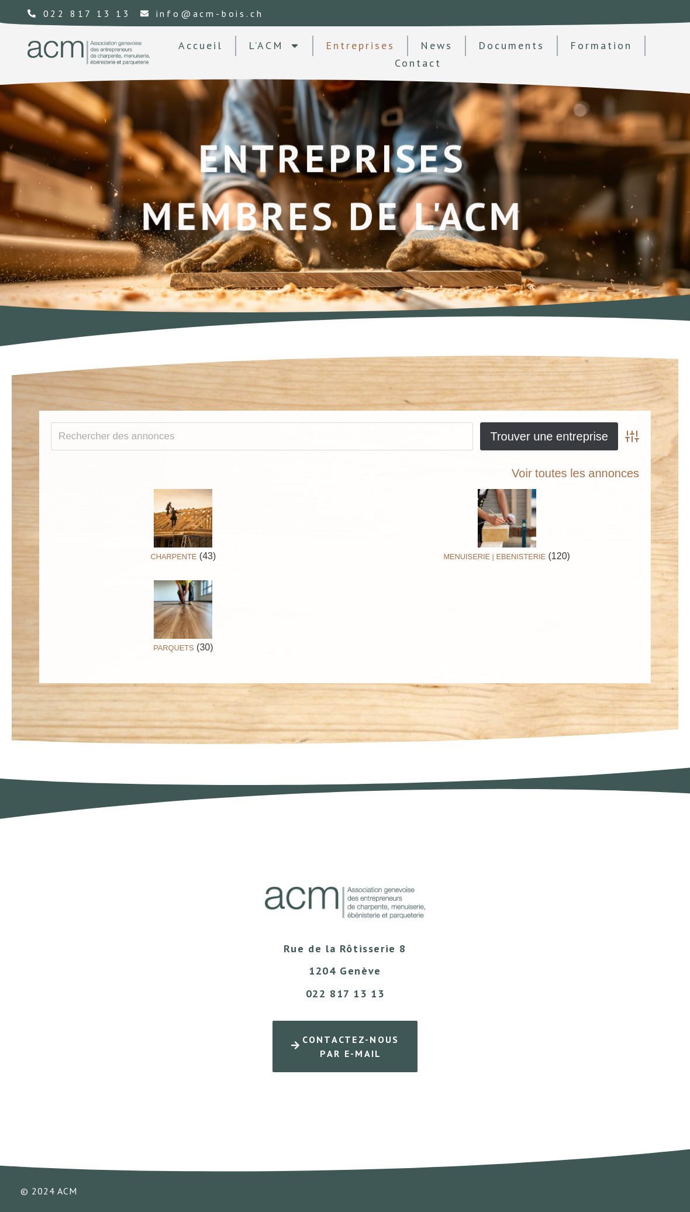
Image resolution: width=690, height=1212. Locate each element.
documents (511, 45)
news (436, 45)
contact (418, 63)
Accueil (200, 45)
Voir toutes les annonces (575, 473)
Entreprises (360, 45)
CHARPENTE (173, 556)
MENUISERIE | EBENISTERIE (494, 556)
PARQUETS (173, 647)
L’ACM (274, 46)
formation (601, 45)
